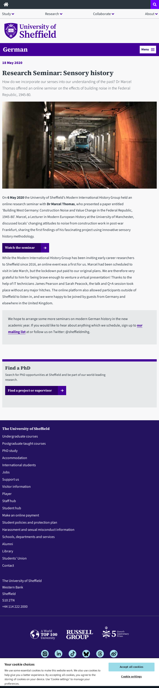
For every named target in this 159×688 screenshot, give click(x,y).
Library (7, 551)
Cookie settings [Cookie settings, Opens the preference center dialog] (131, 677)
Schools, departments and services (28, 536)
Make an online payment (20, 515)
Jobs (6, 472)
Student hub (11, 508)
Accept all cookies (131, 667)
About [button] (149, 13)
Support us (10, 479)
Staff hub (9, 501)
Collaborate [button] (102, 13)
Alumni (7, 544)
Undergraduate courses (20, 436)
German (15, 49)
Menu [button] (148, 49)
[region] (79, 673)
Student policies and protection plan (29, 522)
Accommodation (14, 457)
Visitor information (16, 486)
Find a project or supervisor (30, 390)
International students (19, 465)
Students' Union (14, 558)
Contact (8, 565)
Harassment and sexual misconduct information (38, 529)
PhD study (9, 450)
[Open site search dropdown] (154, 4)
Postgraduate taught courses (24, 443)
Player (7, 493)
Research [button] (52, 13)
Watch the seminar (20, 247)
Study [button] (6, 13)
